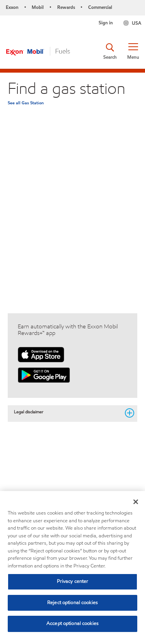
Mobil (38, 7)
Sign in (106, 22)
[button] (133, 51)
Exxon (12, 7)
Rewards (66, 7)
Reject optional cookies (72, 602)
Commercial (100, 7)
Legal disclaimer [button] (67, 412)
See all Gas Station (26, 103)
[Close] (135, 501)
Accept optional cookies (72, 623)
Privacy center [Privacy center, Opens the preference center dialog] (73, 581)
